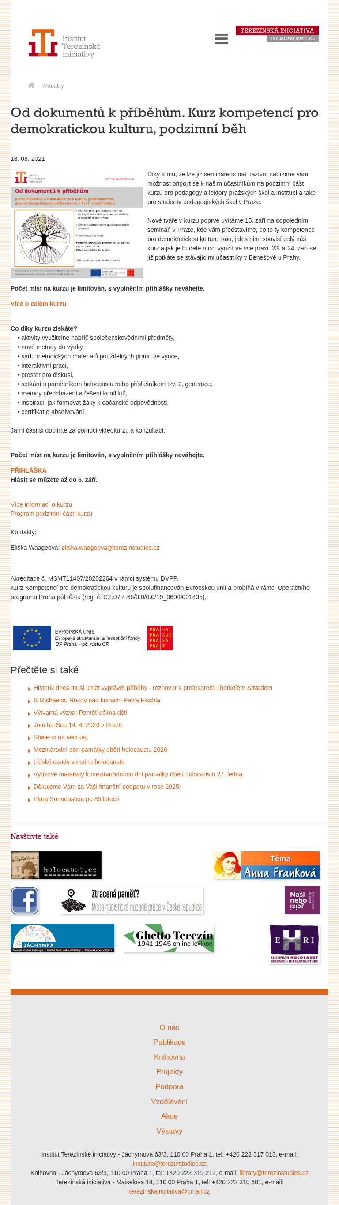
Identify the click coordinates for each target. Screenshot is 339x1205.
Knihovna (169, 1057)
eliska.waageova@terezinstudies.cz (110, 547)
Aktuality (53, 86)
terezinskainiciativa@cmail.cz (169, 1191)
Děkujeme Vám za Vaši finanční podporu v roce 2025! (107, 786)
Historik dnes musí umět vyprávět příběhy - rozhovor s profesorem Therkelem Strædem (153, 687)
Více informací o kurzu (41, 504)
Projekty (169, 1071)
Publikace (170, 1042)
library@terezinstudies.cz (274, 1172)
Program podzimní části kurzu (51, 513)
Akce (169, 1116)
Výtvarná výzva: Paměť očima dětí (81, 712)
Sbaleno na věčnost (61, 737)
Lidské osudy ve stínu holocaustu (79, 761)
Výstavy (170, 1131)
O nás (170, 1027)
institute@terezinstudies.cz (170, 1163)
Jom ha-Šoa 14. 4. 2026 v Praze (78, 724)
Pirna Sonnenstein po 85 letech (77, 798)
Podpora (169, 1086)
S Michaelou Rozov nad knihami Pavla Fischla (97, 700)
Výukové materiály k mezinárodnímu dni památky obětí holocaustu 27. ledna (138, 774)
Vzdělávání (169, 1101)
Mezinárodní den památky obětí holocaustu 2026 (100, 749)
